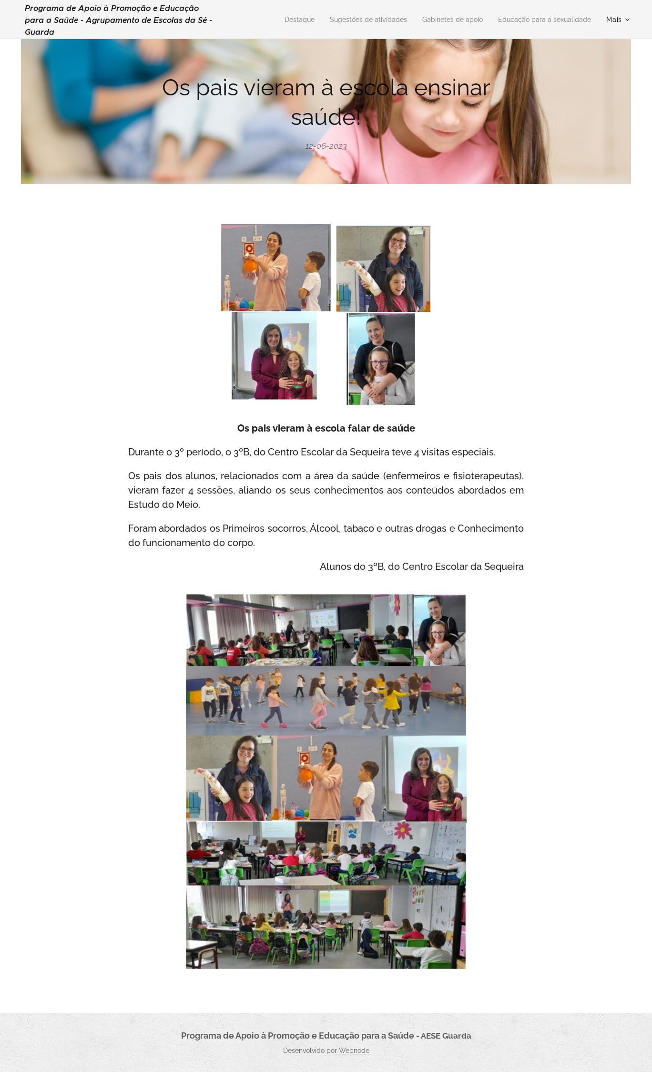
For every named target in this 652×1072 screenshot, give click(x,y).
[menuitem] (278, 19)
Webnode (354, 1050)
